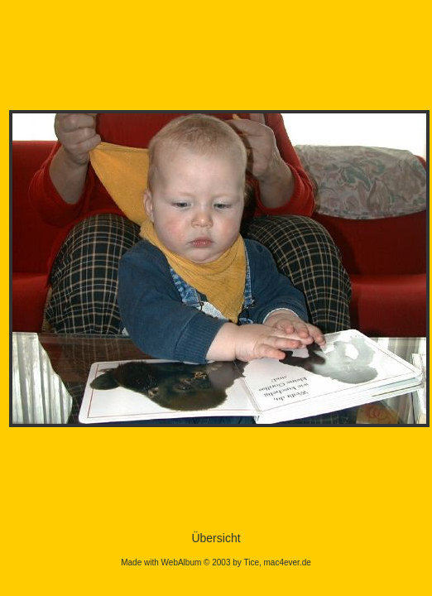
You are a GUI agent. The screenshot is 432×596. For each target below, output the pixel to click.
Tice (251, 562)
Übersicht (215, 538)
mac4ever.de (287, 562)
